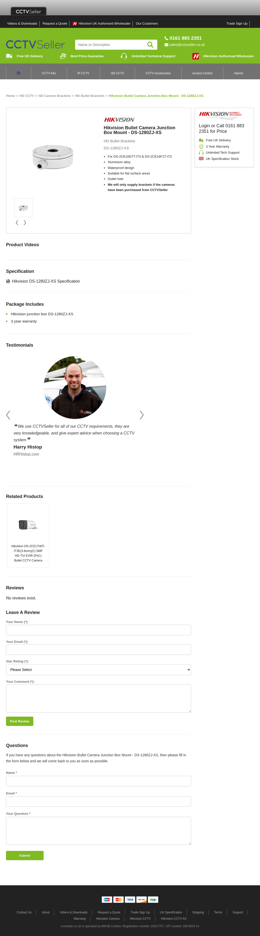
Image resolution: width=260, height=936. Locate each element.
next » (24, 222)
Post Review (19, 721)
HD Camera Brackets (55, 96)
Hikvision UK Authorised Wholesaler (105, 23)
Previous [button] (8, 415)
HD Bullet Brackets (89, 96)
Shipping (198, 912)
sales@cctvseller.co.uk (187, 45)
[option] (75, 405)
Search (150, 45)
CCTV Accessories (158, 73)
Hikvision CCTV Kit (173, 918)
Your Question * (18, 814)
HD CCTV (117, 73)
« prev (16, 222)
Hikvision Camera (107, 918)
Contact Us (24, 912)
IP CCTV (83, 73)
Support (237, 912)
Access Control (202, 73)
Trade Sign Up (236, 23)
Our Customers (147, 23)
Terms (218, 912)
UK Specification (171, 912)
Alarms (238, 73)
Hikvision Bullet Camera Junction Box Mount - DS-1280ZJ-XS (156, 96)
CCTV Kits (49, 73)
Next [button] (142, 415)
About (46, 912)
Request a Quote (55, 23)
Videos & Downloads (22, 23)
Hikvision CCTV (140, 918)
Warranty (80, 918)
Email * (11, 793)
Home (10, 96)
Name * (11, 773)
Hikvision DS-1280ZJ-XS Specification (46, 281)
